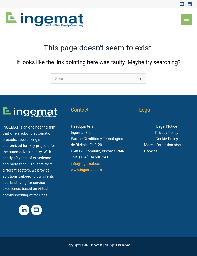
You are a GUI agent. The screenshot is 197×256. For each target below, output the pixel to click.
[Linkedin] (189, 4)
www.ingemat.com (86, 169)
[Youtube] (182, 4)
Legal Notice (166, 126)
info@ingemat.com (87, 163)
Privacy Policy (166, 132)
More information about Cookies (163, 148)
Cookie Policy (166, 138)
